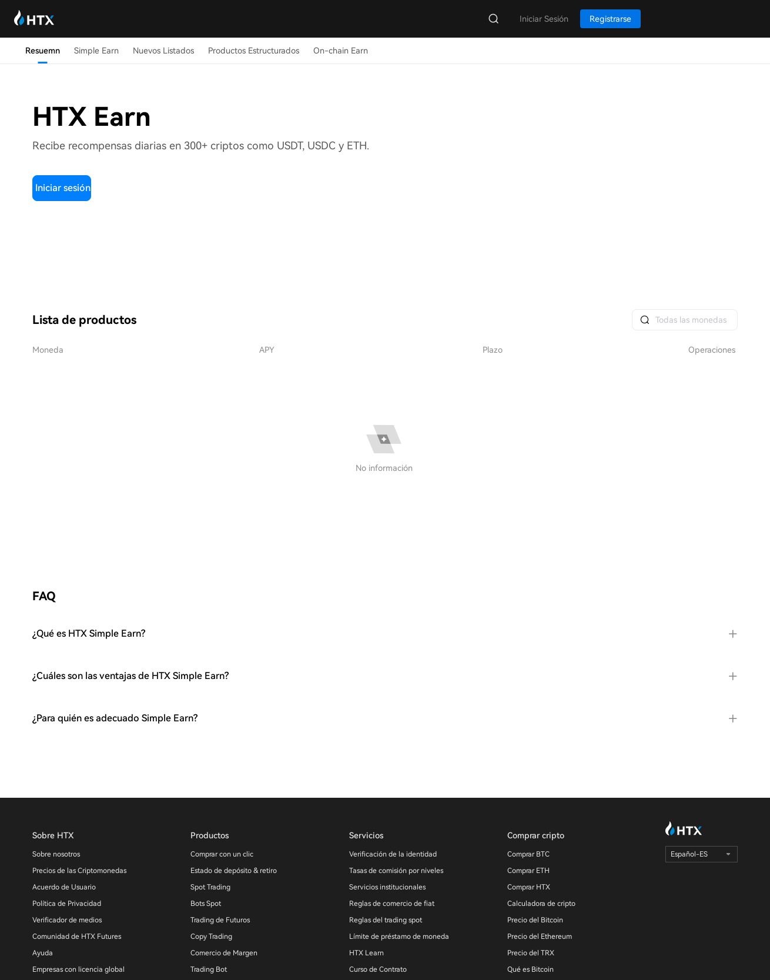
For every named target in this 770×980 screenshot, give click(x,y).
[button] (385, 634)
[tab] (385, 634)
